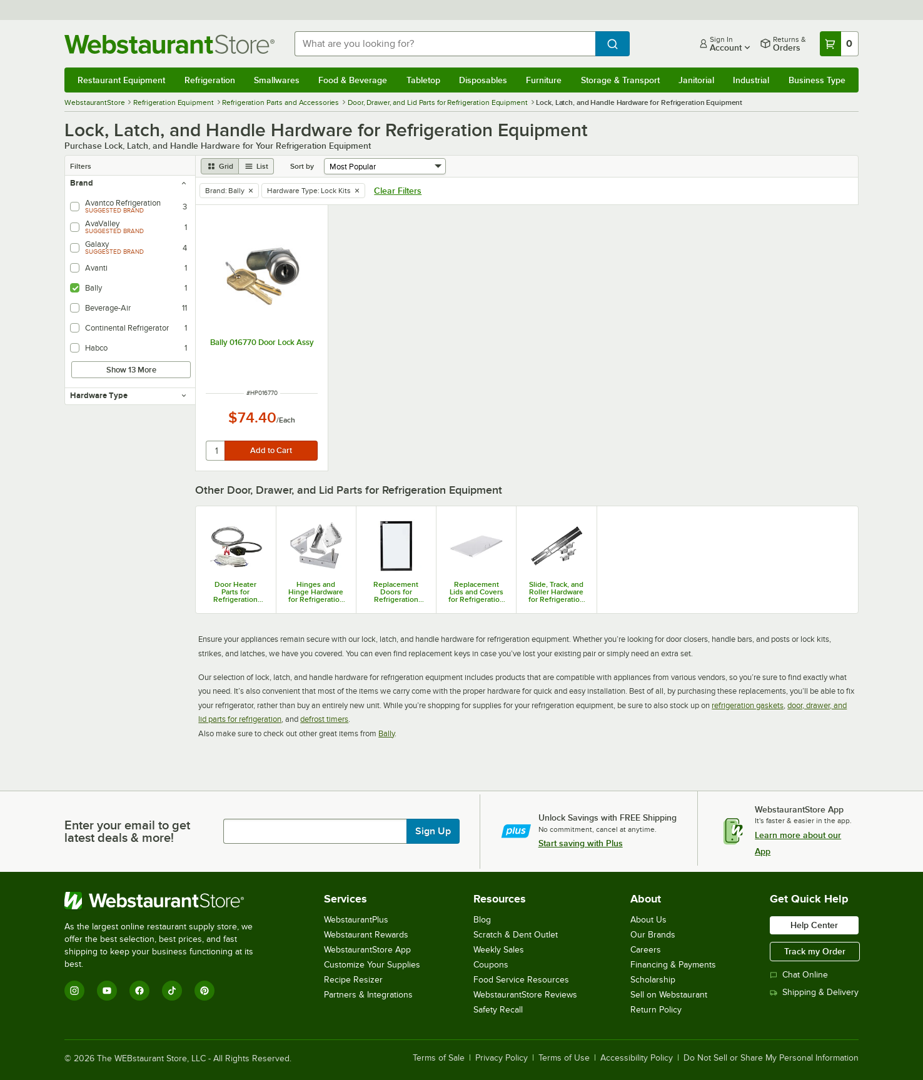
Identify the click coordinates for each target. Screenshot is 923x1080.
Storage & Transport (620, 80)
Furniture (544, 80)
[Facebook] (139, 991)
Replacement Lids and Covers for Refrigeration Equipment (476, 592)
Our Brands (652, 934)
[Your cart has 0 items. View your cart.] (839, 43)
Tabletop (423, 80)
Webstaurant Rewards (366, 934)
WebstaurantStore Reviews (525, 994)
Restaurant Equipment (121, 80)
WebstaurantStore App (367, 949)
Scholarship (652, 979)
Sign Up (433, 831)
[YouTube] (107, 991)
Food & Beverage (352, 80)
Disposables (483, 80)
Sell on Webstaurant (668, 994)
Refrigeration (209, 80)
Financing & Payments (673, 964)
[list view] (256, 166)
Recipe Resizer (353, 979)
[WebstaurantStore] (167, 901)
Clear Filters (397, 191)
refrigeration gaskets (748, 705)
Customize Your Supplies (372, 964)
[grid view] (220, 166)
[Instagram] (74, 991)
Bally (386, 733)
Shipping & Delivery (814, 992)
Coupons (490, 964)
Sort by (302, 166)
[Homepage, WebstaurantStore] (169, 44)
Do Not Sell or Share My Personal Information (771, 1058)
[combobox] (445, 43)
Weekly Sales (498, 949)
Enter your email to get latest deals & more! (127, 831)
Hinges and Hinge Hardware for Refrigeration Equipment (316, 592)
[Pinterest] (204, 991)
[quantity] (216, 451)
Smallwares (277, 80)
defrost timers (324, 719)
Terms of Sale (439, 1058)
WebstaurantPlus (356, 919)
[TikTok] (172, 991)
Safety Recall (498, 1009)
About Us (648, 919)
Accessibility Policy (636, 1058)
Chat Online (799, 974)
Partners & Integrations (368, 994)
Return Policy (656, 1009)
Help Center (814, 925)
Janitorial (696, 80)
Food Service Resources (521, 979)
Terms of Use (564, 1058)
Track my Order (814, 951)
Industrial (751, 80)
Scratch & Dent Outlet (515, 934)
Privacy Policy (501, 1058)
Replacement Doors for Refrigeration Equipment (395, 592)
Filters (80, 166)
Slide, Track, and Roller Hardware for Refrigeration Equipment (556, 592)
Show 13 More (131, 369)
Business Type (817, 80)
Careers (645, 949)
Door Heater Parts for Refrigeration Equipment (235, 592)
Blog (482, 919)
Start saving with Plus (580, 843)
